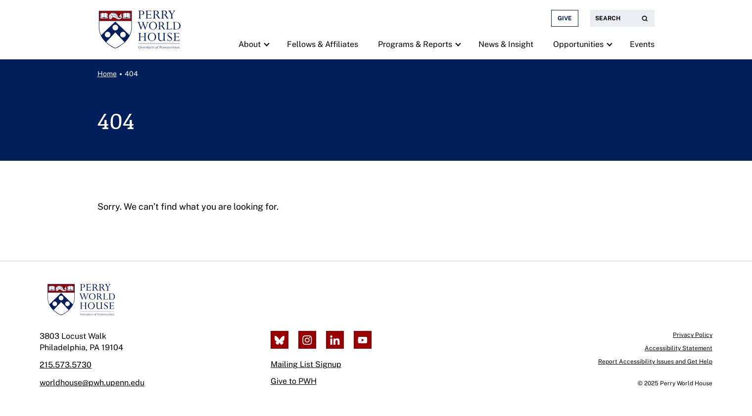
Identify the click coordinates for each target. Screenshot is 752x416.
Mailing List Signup (306, 364)
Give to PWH (294, 381)
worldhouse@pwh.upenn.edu (92, 382)
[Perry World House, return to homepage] (139, 29)
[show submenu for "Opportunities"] (609, 44)
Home (107, 74)
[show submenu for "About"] (266, 44)
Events (642, 44)
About (249, 44)
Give (565, 18)
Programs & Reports (415, 44)
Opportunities (578, 44)
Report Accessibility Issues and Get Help (655, 361)
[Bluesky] (279, 340)
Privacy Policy (692, 334)
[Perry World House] (81, 299)
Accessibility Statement (678, 348)
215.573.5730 (66, 365)
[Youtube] (363, 340)
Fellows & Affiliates (322, 44)
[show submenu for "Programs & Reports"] (458, 44)
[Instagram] (307, 340)
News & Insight (505, 44)
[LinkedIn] (335, 340)
